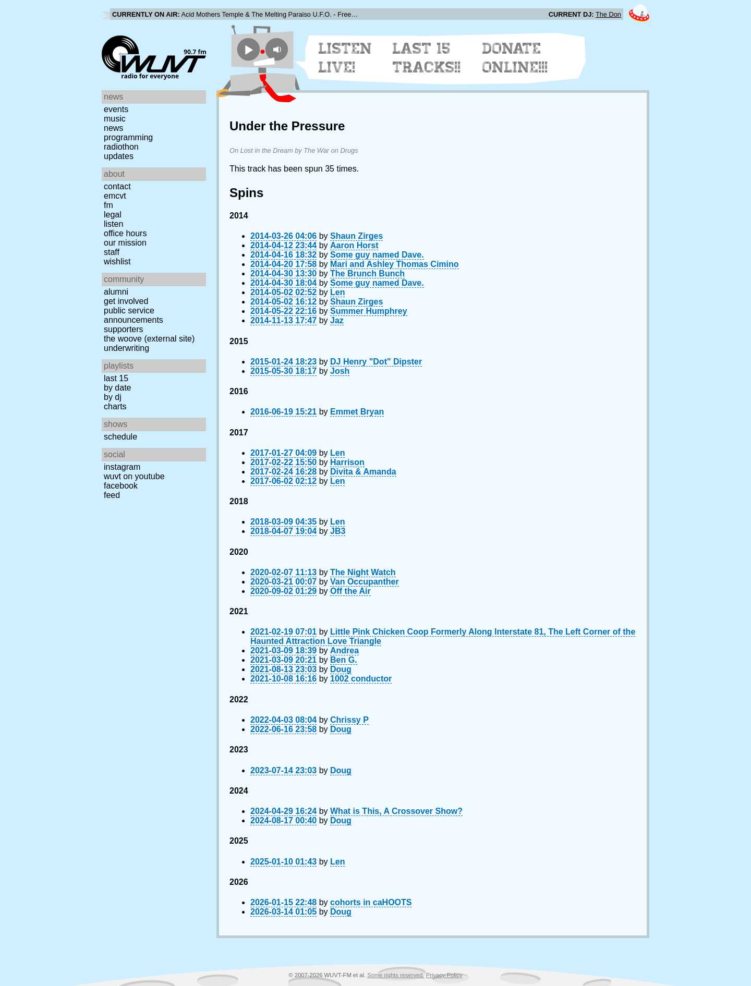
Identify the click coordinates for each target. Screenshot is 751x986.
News (113, 128)
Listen (113, 224)
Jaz (337, 320)
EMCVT (115, 195)
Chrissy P (349, 719)
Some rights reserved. (395, 975)
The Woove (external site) (149, 338)
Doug (341, 669)
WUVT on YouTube (134, 476)
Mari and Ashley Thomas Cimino (394, 264)
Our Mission (125, 242)
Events (116, 109)
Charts (115, 406)
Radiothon (121, 146)
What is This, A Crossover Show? (396, 811)
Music (115, 118)
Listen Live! (345, 58)
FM (108, 205)
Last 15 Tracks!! (427, 58)
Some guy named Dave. (377, 254)
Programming (128, 137)
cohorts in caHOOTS (370, 902)
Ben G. (343, 659)
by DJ (113, 397)
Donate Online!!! (515, 58)
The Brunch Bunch (367, 273)
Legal (113, 214)
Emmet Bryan (357, 411)
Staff (111, 252)
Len (337, 292)
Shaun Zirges (356, 236)
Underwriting (126, 348)
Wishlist (117, 261)
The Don (608, 14)
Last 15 (116, 378)
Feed (112, 495)
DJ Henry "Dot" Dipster (376, 361)
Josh (339, 371)
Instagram (122, 466)
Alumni (116, 291)
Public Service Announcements (133, 315)
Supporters (123, 329)
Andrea (344, 650)
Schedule (120, 436)
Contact (117, 186)
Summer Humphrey (368, 311)
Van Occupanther (364, 581)
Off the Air (350, 591)
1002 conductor (361, 678)
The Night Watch (363, 572)
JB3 (337, 531)
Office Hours (125, 233)
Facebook (121, 485)
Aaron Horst (354, 245)
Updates (119, 156)
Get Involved (126, 301)
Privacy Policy (444, 975)
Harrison (347, 462)
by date (117, 387)
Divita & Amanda (363, 471)
